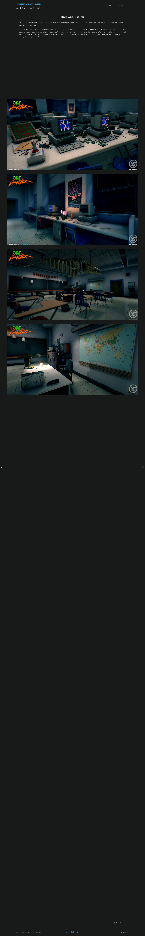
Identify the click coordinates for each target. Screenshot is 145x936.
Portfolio (109, 5)
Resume (120, 5)
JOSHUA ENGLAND (28, 4)
